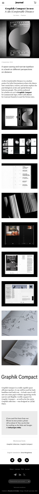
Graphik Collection (13, 444)
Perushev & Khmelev (13, 491)
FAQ (22, 469)
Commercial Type (10, 94)
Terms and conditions (19, 487)
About (12, 469)
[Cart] (36, 2)
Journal (19, 2)
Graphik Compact (24, 92)
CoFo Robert (27, 94)
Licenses (17, 469)
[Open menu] (3, 2)
